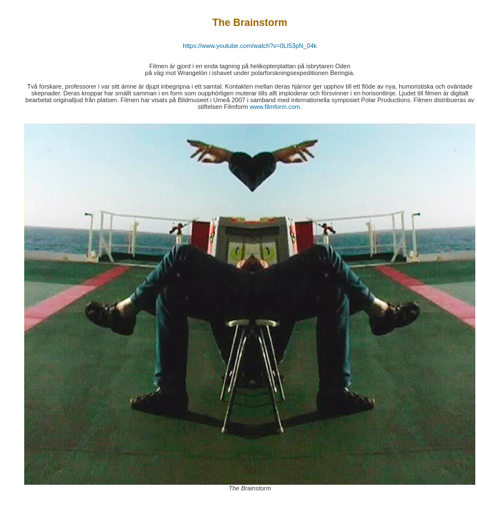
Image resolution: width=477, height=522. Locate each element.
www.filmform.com (275, 106)
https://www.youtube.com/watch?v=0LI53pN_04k (250, 45)
